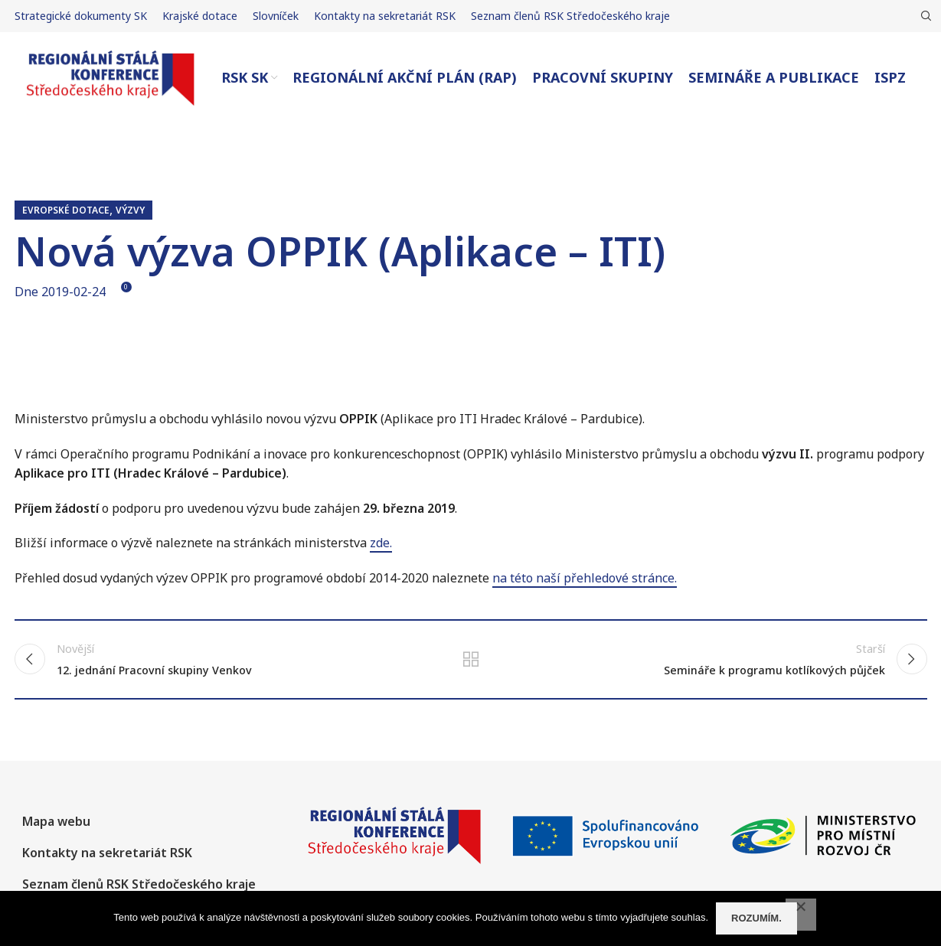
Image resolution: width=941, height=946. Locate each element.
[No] (801, 915)
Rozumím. (756, 918)
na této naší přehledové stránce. (584, 577)
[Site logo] (110, 76)
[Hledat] (924, 16)
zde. (381, 542)
